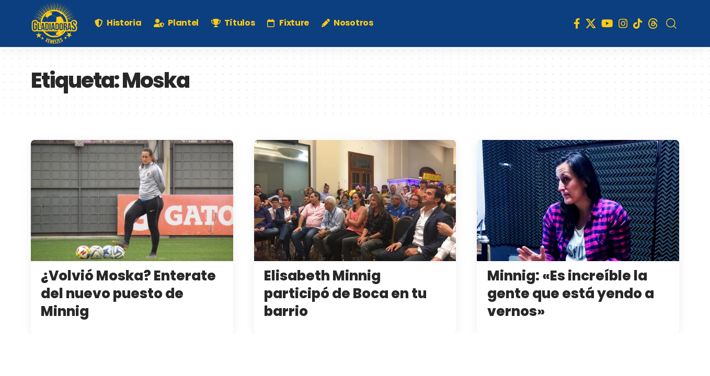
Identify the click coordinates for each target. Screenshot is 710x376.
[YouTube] (607, 23)
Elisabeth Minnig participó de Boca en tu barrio (345, 293)
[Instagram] (623, 23)
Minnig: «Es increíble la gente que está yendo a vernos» (570, 293)
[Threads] (653, 23)
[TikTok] (638, 23)
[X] (591, 23)
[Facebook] (577, 23)
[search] (671, 23)
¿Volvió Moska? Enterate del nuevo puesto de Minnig (128, 293)
